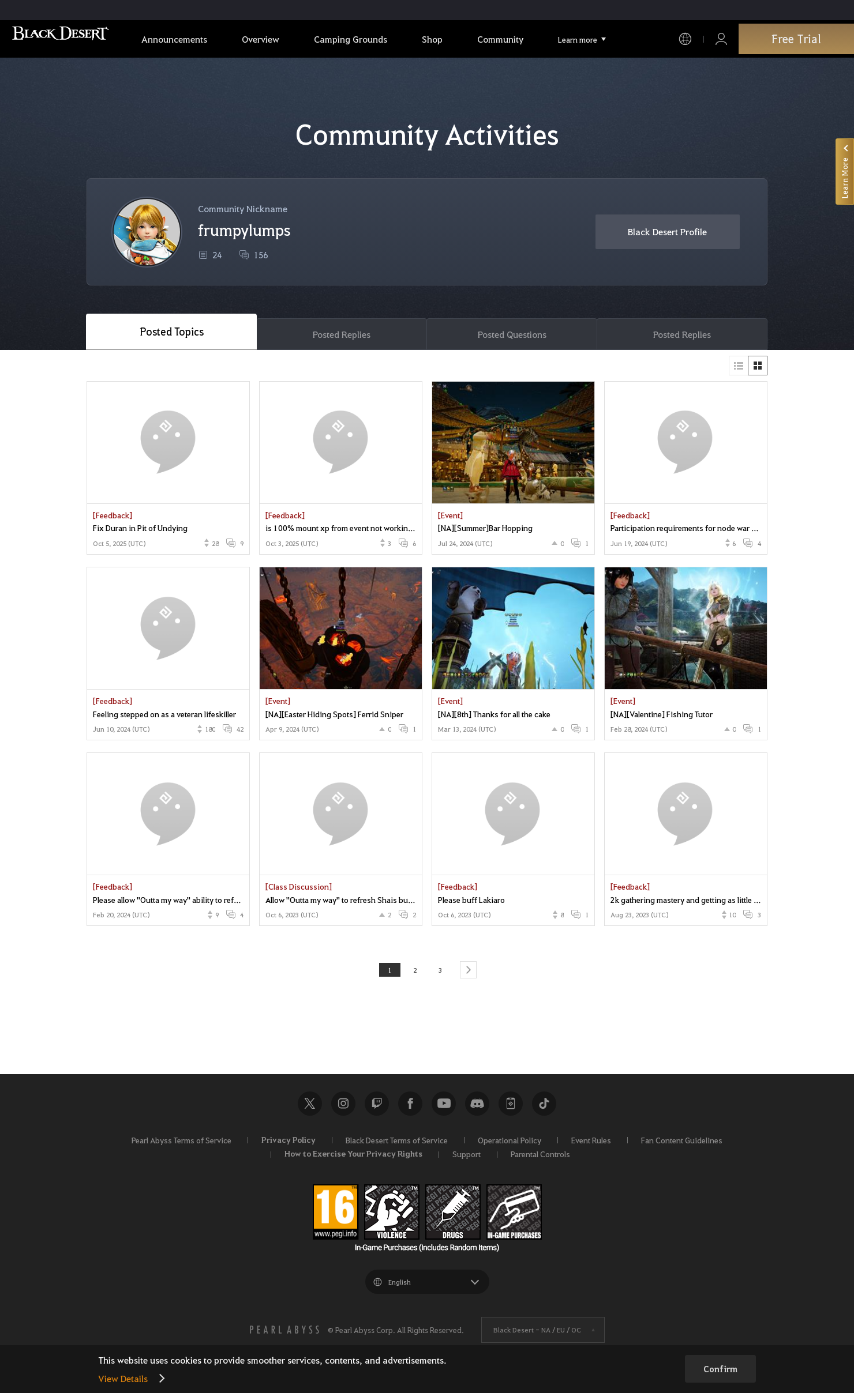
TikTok (544, 1107)
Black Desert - (537, 1334)
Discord (477, 1107)
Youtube (444, 1107)
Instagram (343, 1107)
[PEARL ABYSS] (284, 1334)
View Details (123, 1378)
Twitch (377, 1107)
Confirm (720, 1369)
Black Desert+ (511, 1107)
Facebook (410, 1107)
